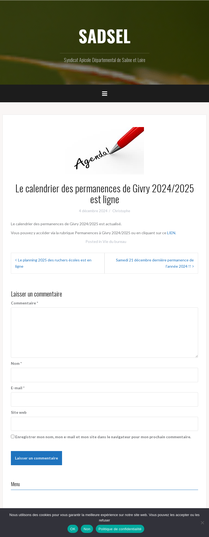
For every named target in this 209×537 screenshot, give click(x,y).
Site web (18, 412)
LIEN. (171, 232)
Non (87, 529)
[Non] (202, 522)
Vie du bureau (114, 241)
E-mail (17, 387)
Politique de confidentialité (120, 529)
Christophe (121, 211)
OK (72, 529)
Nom (16, 363)
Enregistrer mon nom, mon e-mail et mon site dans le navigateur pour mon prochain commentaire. (103, 436)
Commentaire (24, 303)
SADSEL (104, 35)
